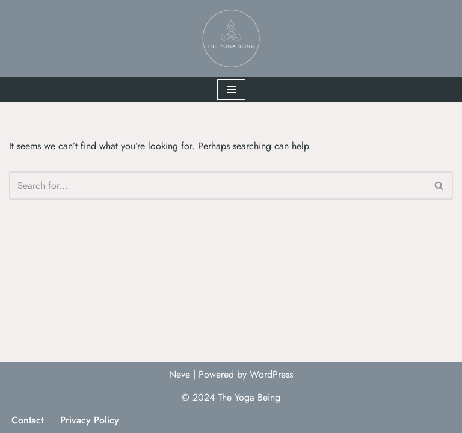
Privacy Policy (89, 420)
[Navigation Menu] (231, 89)
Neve (179, 374)
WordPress (271, 374)
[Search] (217, 185)
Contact (27, 420)
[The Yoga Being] (231, 38)
